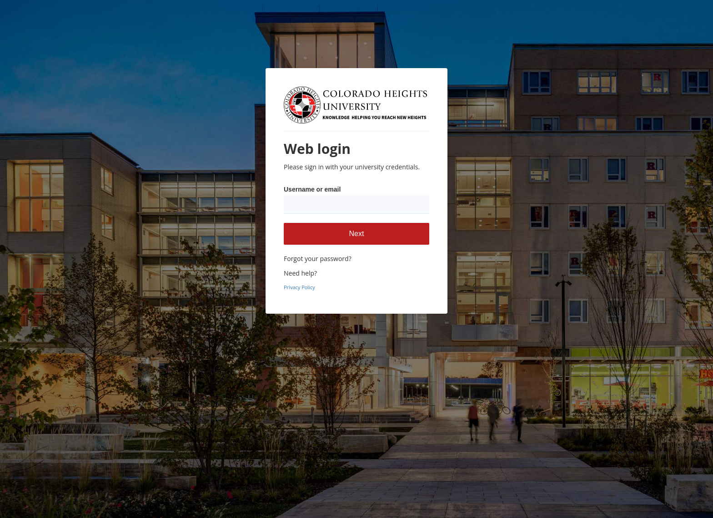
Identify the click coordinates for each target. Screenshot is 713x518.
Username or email (312, 189)
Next (356, 233)
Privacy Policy (299, 287)
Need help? (300, 273)
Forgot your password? (317, 258)
